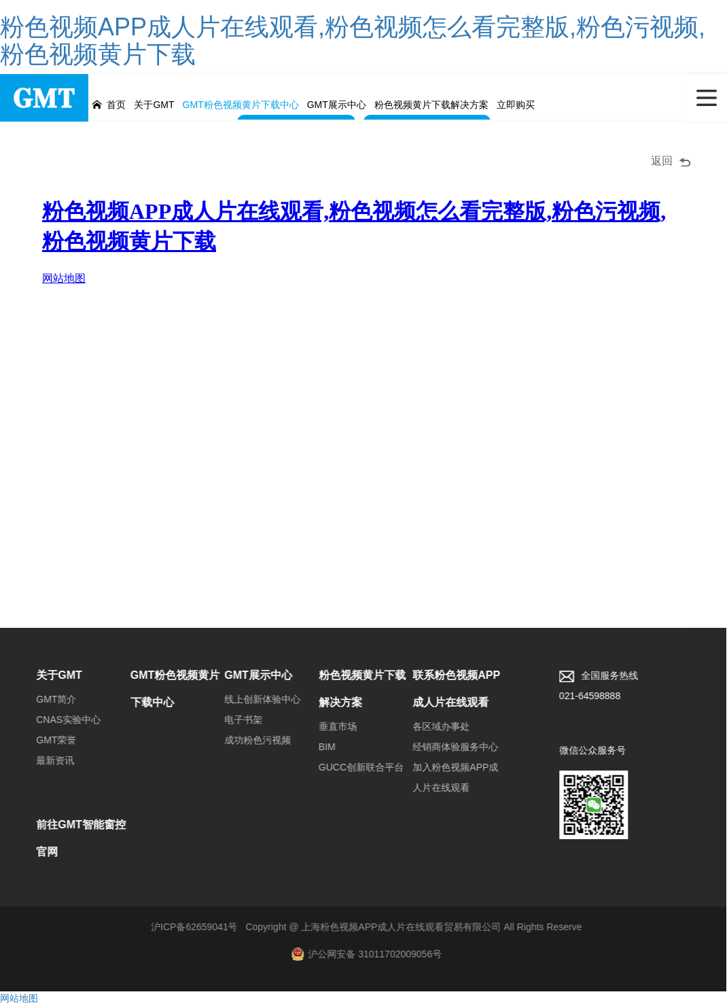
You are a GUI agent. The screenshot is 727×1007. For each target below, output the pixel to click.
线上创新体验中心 (251, 701)
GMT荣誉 (45, 742)
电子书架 (232, 721)
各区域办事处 (430, 728)
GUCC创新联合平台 (350, 769)
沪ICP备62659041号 (183, 928)
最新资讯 (44, 762)
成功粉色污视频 (246, 742)
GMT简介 (45, 701)
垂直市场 (327, 728)
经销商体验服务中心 (444, 748)
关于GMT (48, 677)
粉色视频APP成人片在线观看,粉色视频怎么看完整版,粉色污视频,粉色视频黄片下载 (352, 40)
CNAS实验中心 (57, 721)
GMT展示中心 (247, 677)
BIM (316, 748)
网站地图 (19, 1000)
